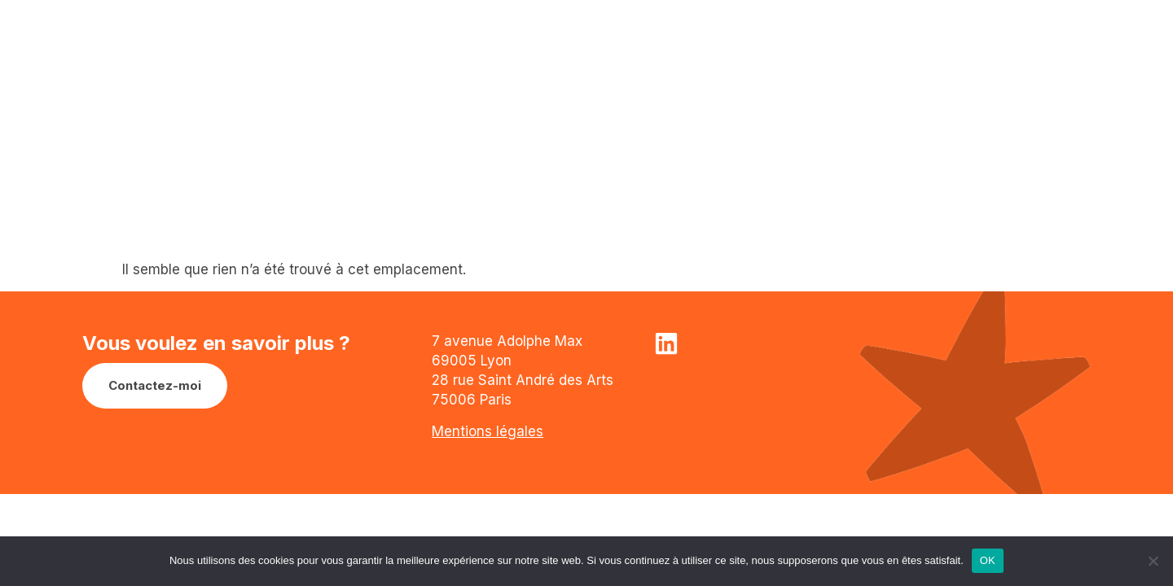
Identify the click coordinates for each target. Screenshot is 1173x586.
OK (987, 560)
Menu (1038, 41)
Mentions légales (487, 431)
